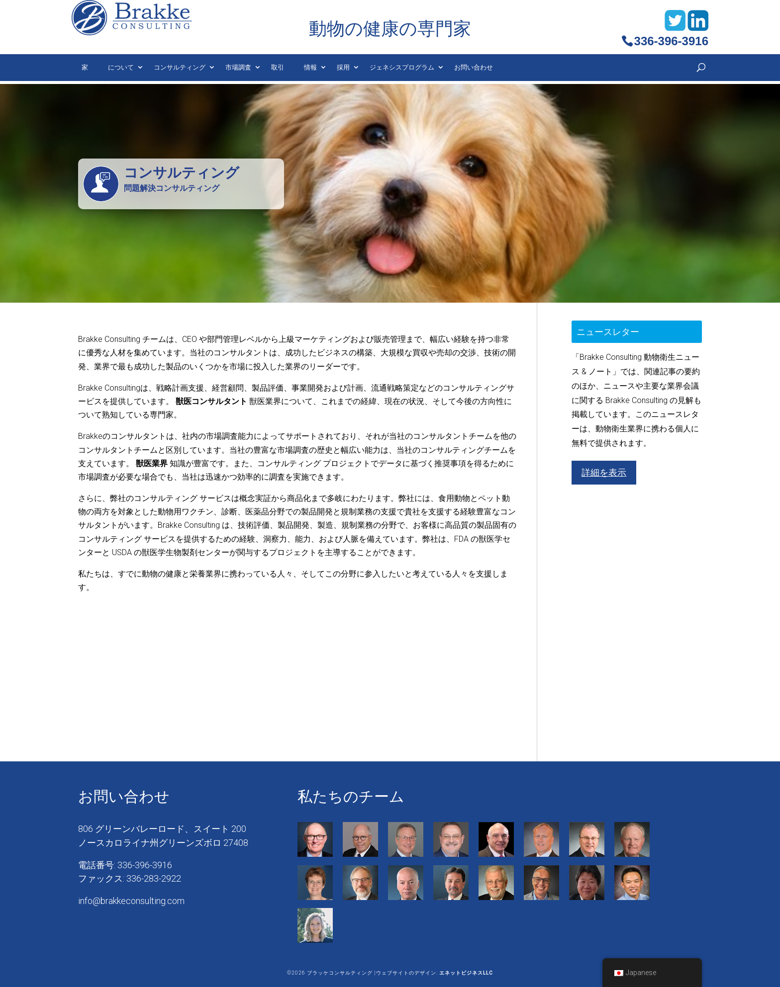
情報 (310, 67)
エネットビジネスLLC (466, 973)
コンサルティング (179, 67)
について (121, 67)
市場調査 (238, 67)
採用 (343, 67)
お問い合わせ (473, 67)
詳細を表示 (604, 472)
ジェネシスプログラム (402, 67)
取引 (277, 67)
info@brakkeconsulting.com (131, 901)
